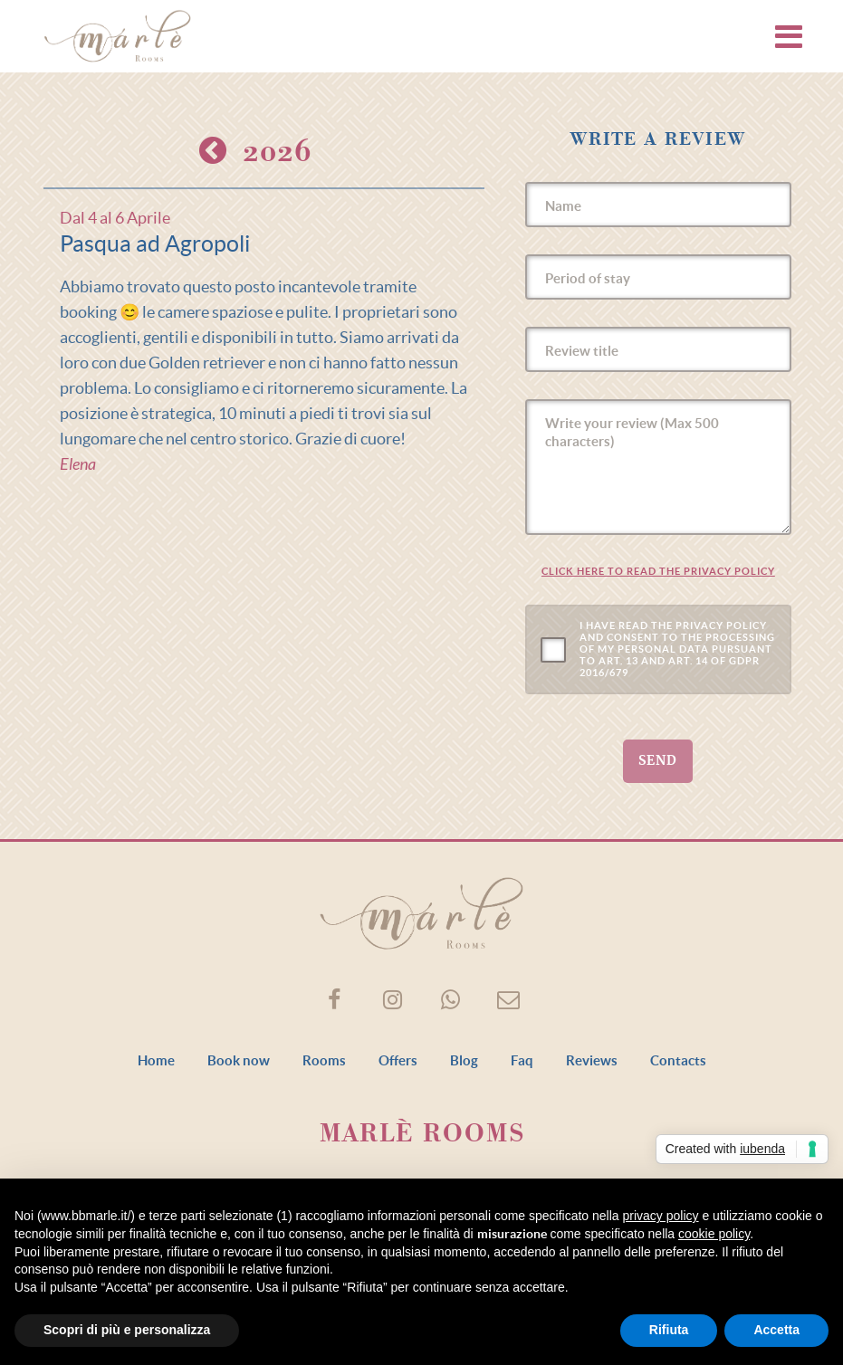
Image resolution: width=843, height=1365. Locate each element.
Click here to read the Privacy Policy (658, 571)
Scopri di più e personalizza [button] (126, 1329)
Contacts (678, 1060)
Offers (397, 1060)
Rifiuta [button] (669, 1329)
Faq (522, 1060)
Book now (238, 1060)
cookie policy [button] (714, 1234)
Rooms (324, 1060)
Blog (464, 1060)
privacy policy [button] (661, 1215)
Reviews (592, 1060)
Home (156, 1060)
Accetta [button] (776, 1329)
